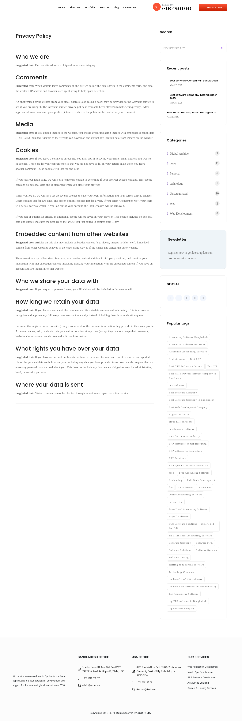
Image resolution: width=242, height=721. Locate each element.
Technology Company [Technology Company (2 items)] (181, 572)
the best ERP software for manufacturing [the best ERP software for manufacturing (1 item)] (193, 586)
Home (61, 7)
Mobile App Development (200, 672)
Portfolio (90, 7)
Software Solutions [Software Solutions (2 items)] (180, 550)
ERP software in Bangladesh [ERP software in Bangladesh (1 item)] (185, 450)
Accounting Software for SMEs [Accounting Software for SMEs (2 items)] (187, 344)
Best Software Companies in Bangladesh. (192, 112)
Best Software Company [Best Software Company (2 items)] (183, 392)
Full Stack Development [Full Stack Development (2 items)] (201, 480)
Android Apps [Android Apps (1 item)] (177, 359)
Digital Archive (179, 153)
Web (172, 203)
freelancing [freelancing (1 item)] (175, 480)
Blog (116, 7)
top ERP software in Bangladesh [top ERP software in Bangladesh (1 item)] (188, 601)
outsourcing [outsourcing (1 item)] (176, 502)
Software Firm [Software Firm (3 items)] (204, 542)
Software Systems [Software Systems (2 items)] (206, 550)
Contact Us (129, 7)
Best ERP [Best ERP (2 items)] (195, 359)
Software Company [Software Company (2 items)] (180, 542)
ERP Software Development (201, 677)
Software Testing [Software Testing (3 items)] (179, 557)
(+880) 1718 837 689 (176, 9)
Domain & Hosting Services (201, 688)
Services (104, 7)
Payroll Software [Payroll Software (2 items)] (179, 516)
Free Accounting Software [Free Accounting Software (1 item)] (194, 472)
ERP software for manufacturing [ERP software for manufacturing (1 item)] (188, 443)
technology (176, 183)
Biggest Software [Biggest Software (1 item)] (179, 414)
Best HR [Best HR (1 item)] (212, 366)
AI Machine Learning (198, 683)
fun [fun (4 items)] (171, 487)
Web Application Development (202, 667)
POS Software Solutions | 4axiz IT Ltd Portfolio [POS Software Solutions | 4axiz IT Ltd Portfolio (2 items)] (191, 526)
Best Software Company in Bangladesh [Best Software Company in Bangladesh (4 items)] (191, 399)
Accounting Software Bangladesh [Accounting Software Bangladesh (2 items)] (188, 337)
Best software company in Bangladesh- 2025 (194, 96)
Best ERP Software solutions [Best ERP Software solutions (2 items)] (185, 366)
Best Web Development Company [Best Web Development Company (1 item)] (188, 407)
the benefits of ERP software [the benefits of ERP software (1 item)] (185, 579)
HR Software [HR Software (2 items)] (185, 487)
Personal (175, 173)
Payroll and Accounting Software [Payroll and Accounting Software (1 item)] (188, 509)
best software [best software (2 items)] (176, 385)
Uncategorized (178, 193)
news (173, 163)
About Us (74, 7)
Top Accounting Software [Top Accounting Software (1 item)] (184, 593)
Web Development (181, 213)
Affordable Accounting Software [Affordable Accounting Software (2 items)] (188, 351)
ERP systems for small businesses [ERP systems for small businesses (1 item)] (188, 465)
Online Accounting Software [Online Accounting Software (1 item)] (185, 494)
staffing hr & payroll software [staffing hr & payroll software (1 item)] (186, 564)
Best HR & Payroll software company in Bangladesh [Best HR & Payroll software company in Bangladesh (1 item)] (192, 375)
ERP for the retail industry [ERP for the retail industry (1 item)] (184, 436)
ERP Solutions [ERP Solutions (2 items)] (177, 458)
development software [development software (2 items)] (182, 429)
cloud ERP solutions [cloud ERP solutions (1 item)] (181, 421)
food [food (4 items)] (171, 472)
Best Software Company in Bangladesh (194, 80)
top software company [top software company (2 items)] (182, 608)
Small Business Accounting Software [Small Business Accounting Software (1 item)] (190, 535)
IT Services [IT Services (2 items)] (204, 487)
